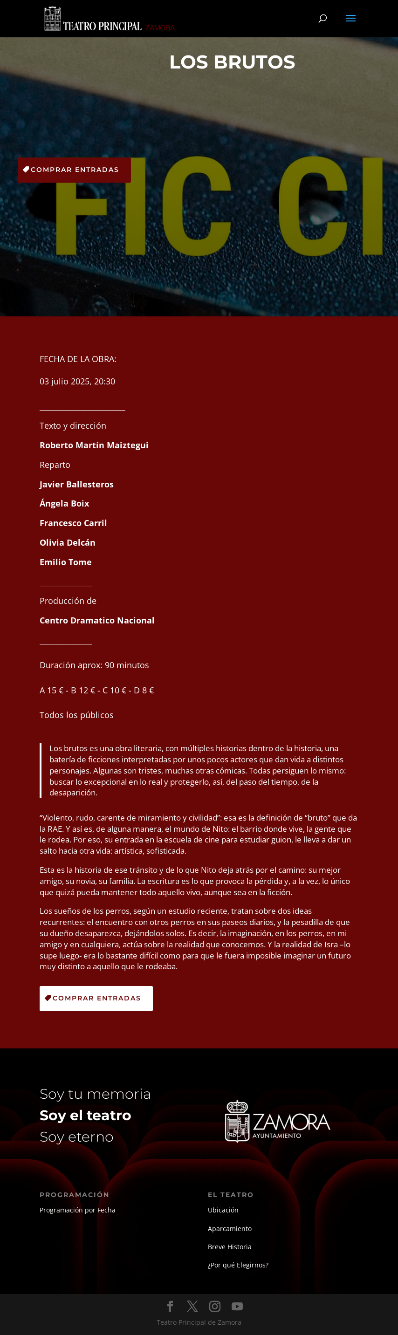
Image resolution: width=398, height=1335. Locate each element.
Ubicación (223, 1209)
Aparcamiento (230, 1228)
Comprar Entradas (75, 169)
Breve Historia (230, 1246)
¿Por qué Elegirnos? (238, 1264)
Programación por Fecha (78, 1209)
